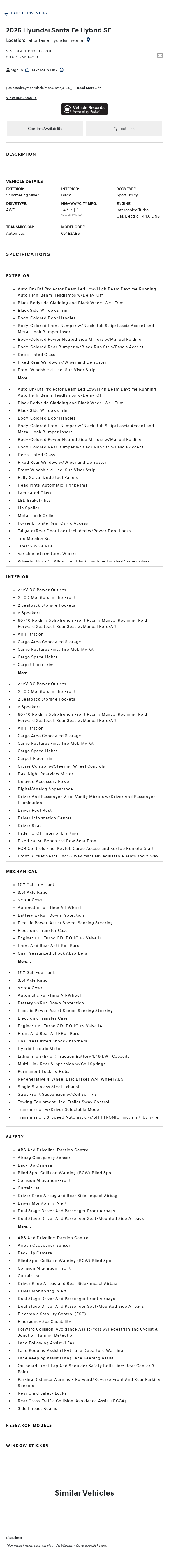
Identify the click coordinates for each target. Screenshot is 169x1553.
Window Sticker (27, 1445)
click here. (99, 1545)
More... (24, 378)
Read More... (89, 88)
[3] (76, 210)
